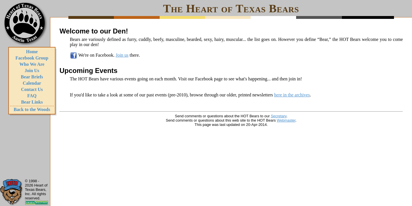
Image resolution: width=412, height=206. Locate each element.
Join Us (32, 70)
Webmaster (286, 120)
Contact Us (32, 89)
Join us (122, 55)
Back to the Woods (32, 109)
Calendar (32, 83)
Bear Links (32, 102)
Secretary (278, 116)
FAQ (32, 95)
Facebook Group (31, 58)
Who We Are (31, 64)
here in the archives (292, 94)
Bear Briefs (32, 76)
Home (32, 51)
